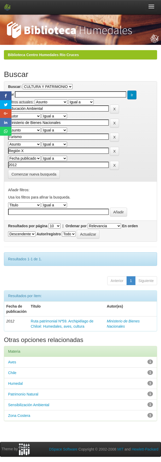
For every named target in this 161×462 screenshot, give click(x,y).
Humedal (15, 383)
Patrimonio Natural (23, 394)
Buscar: (15, 87)
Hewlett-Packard (145, 449)
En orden (130, 226)
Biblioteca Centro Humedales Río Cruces (43, 55)
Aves (12, 362)
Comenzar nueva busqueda (33, 174)
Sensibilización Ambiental (28, 405)
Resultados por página (27, 226)
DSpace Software (63, 449)
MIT (120, 449)
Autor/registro (49, 234)
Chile (12, 373)
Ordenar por (76, 226)
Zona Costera (19, 415)
